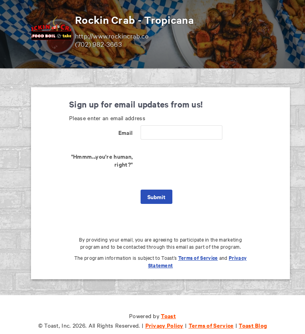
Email (125, 132)
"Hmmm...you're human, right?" (102, 160)
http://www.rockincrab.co (112, 35)
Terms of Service (198, 257)
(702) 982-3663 (98, 43)
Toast (168, 315)
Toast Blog (253, 325)
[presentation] (201, 164)
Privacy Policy (164, 325)
